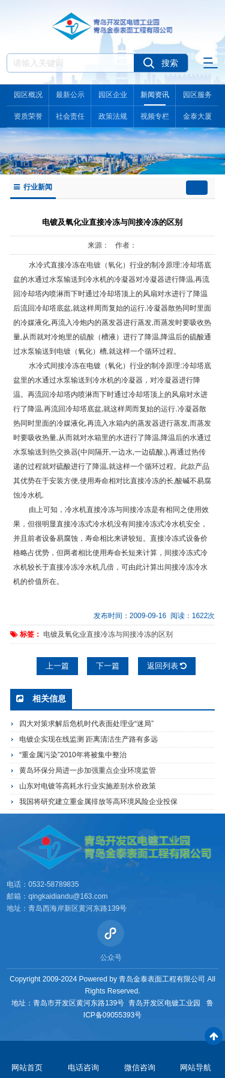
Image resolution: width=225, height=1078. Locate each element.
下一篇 (107, 665)
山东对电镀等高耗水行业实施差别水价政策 (87, 786)
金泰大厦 (197, 116)
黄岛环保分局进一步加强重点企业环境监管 (87, 770)
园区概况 (28, 95)
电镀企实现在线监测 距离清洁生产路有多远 (88, 739)
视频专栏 (154, 116)
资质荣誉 (28, 116)
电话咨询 (83, 1067)
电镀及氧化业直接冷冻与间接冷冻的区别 (108, 634)
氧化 (115, 265)
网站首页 (27, 1067)
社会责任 (70, 116)
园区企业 (112, 95)
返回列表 (167, 665)
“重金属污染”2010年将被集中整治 (73, 755)
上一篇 (57, 665)
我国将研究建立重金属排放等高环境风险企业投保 (98, 801)
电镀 (93, 265)
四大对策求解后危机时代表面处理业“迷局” (86, 723)
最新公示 (70, 95)
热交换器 (63, 452)
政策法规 (112, 116)
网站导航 (195, 1067)
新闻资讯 (154, 95)
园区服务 (197, 95)
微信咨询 (139, 1067)
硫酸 (87, 337)
